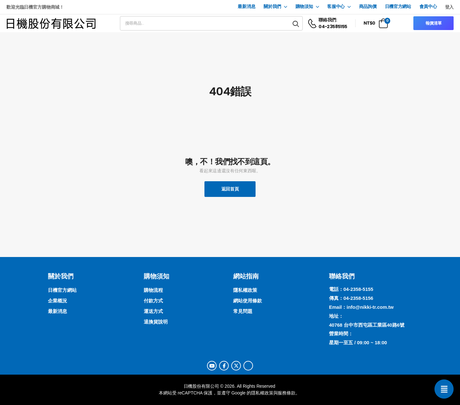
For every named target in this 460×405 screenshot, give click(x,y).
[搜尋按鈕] (296, 23)
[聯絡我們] (444, 389)
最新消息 (246, 6)
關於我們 (272, 6)
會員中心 (428, 6)
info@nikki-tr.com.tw (370, 307)
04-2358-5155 (358, 289)
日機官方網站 (398, 6)
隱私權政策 (262, 392)
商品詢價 (368, 6)
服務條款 (286, 392)
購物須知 (304, 6)
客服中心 (336, 6)
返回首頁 (230, 189)
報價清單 (433, 23)
